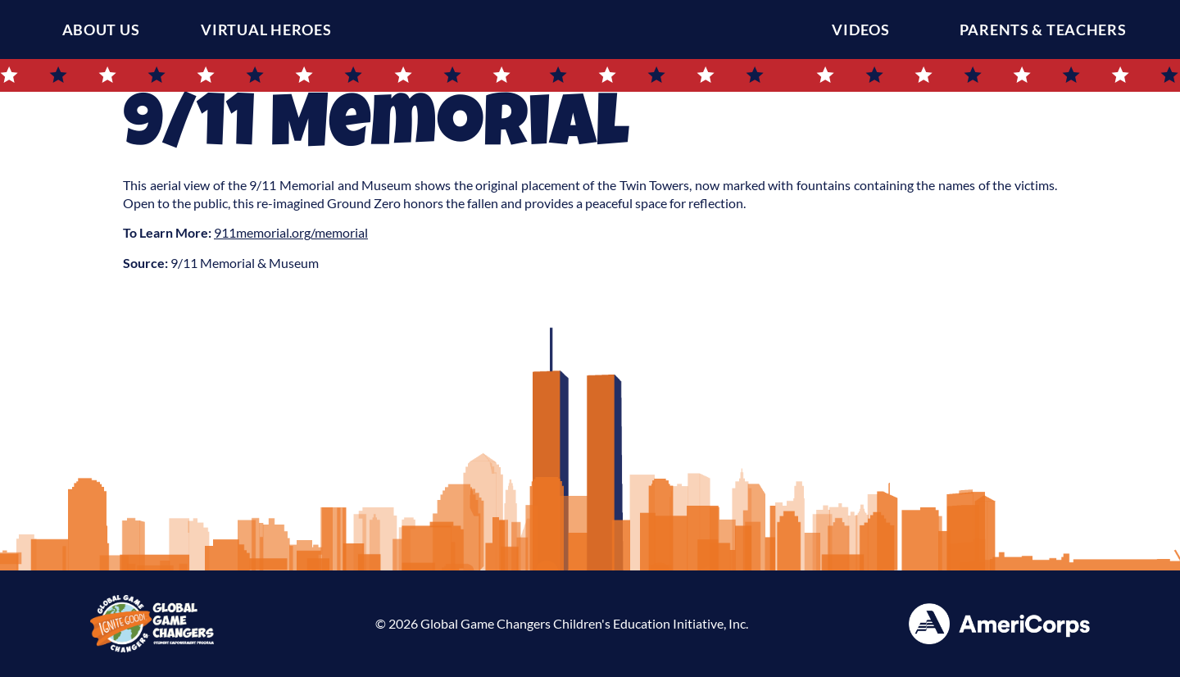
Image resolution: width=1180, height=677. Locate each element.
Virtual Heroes (266, 29)
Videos (864, 29)
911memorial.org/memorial (291, 232)
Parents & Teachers (1047, 29)
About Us (101, 29)
